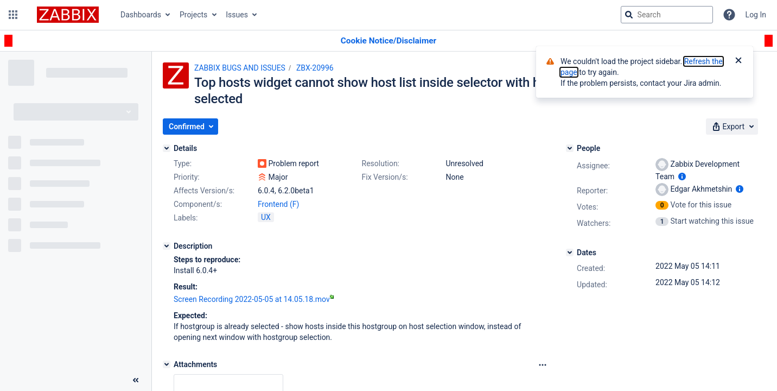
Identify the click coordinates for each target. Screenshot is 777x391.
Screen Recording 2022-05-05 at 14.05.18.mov (254, 299)
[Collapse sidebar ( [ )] (135, 380)
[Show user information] (682, 176)
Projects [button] (193, 14)
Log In (756, 14)
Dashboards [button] (140, 14)
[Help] (729, 14)
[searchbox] (667, 14)
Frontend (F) (278, 204)
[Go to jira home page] (67, 15)
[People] (570, 148)
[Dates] (570, 252)
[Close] (738, 61)
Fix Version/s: (385, 177)
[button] (13, 15)
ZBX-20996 (315, 68)
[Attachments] (166, 364)
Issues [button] (237, 14)
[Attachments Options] (543, 364)
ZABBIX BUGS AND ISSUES (239, 68)
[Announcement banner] (388, 41)
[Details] (166, 148)
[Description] (166, 246)
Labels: (186, 217)
